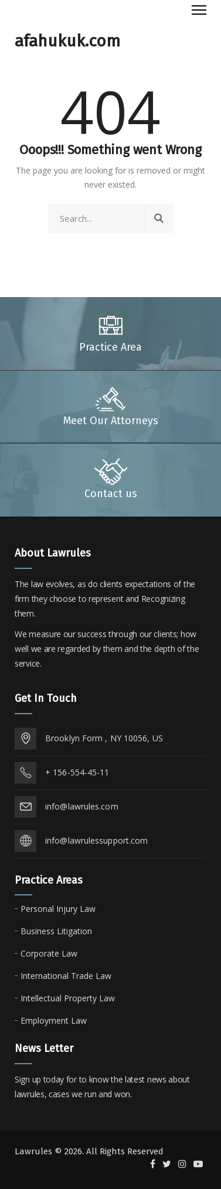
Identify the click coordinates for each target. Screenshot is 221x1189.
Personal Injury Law (58, 908)
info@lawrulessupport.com (96, 840)
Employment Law (54, 1020)
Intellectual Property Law (68, 998)
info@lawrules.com (81, 806)
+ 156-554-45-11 (77, 772)
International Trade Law (66, 975)
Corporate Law (49, 953)
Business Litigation (56, 931)
